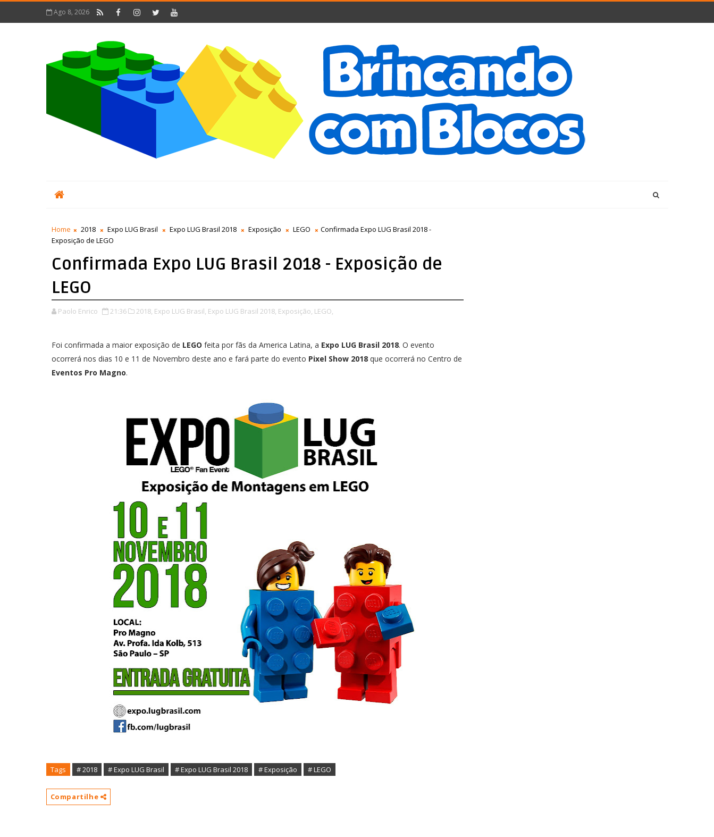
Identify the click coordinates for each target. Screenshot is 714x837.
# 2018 (87, 769)
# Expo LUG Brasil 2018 (211, 769)
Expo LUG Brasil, (180, 311)
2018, (144, 311)
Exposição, (295, 311)
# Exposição (277, 769)
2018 (88, 229)
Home (61, 229)
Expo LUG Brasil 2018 (203, 229)
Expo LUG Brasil (132, 229)
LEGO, (323, 311)
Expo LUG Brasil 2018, (242, 311)
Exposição (264, 229)
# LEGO (319, 769)
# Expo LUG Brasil (136, 769)
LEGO (301, 229)
